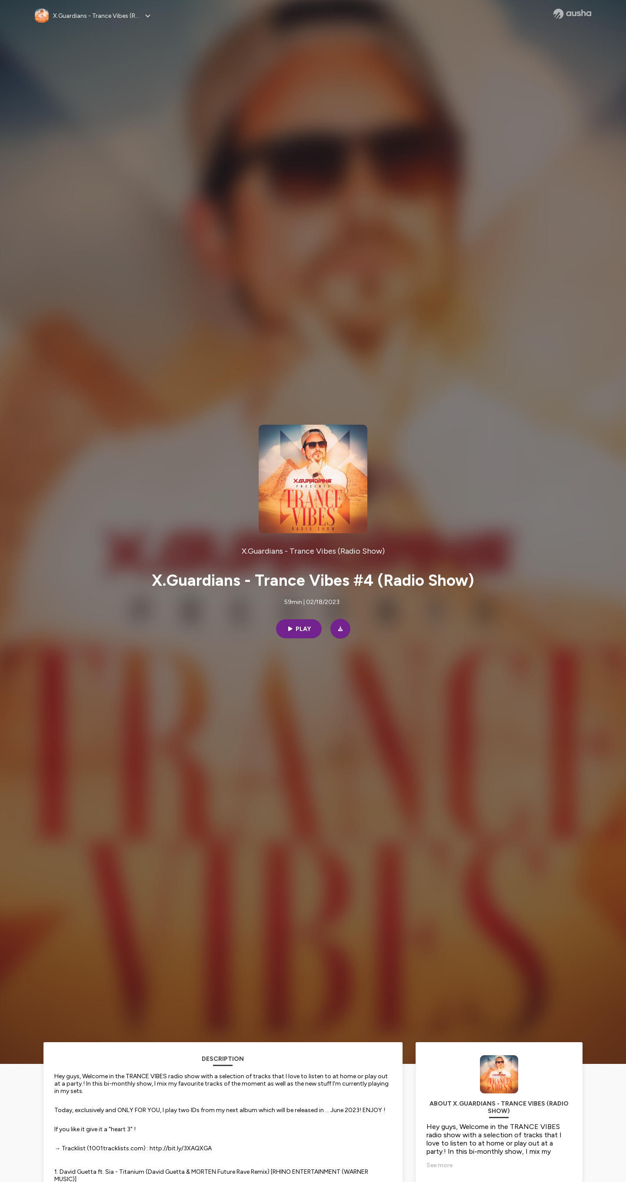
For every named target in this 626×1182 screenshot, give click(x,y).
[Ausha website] (572, 14)
